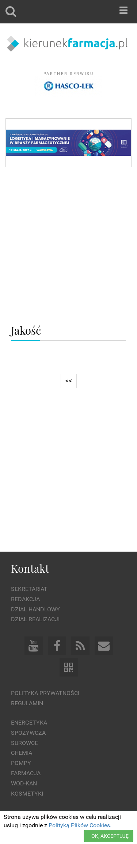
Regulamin (27, 703)
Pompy (21, 763)
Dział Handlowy (35, 609)
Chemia (21, 752)
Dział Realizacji (35, 619)
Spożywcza (28, 732)
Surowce (24, 743)
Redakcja (25, 599)
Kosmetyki (27, 793)
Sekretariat (29, 588)
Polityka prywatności (45, 693)
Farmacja (26, 773)
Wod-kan (24, 783)
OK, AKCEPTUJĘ (110, 836)
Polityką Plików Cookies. (80, 825)
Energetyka (29, 722)
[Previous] (69, 381)
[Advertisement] (68, 246)
